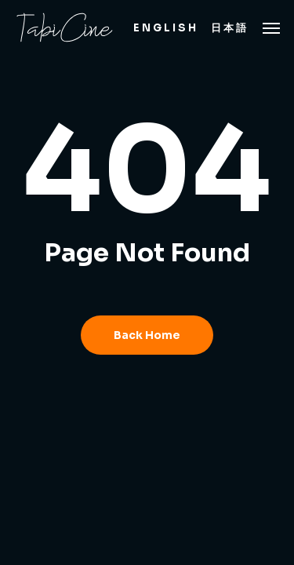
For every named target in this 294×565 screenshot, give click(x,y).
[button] (271, 27)
